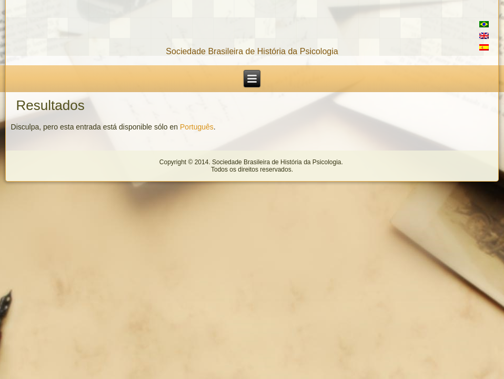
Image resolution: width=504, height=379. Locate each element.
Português (197, 127)
